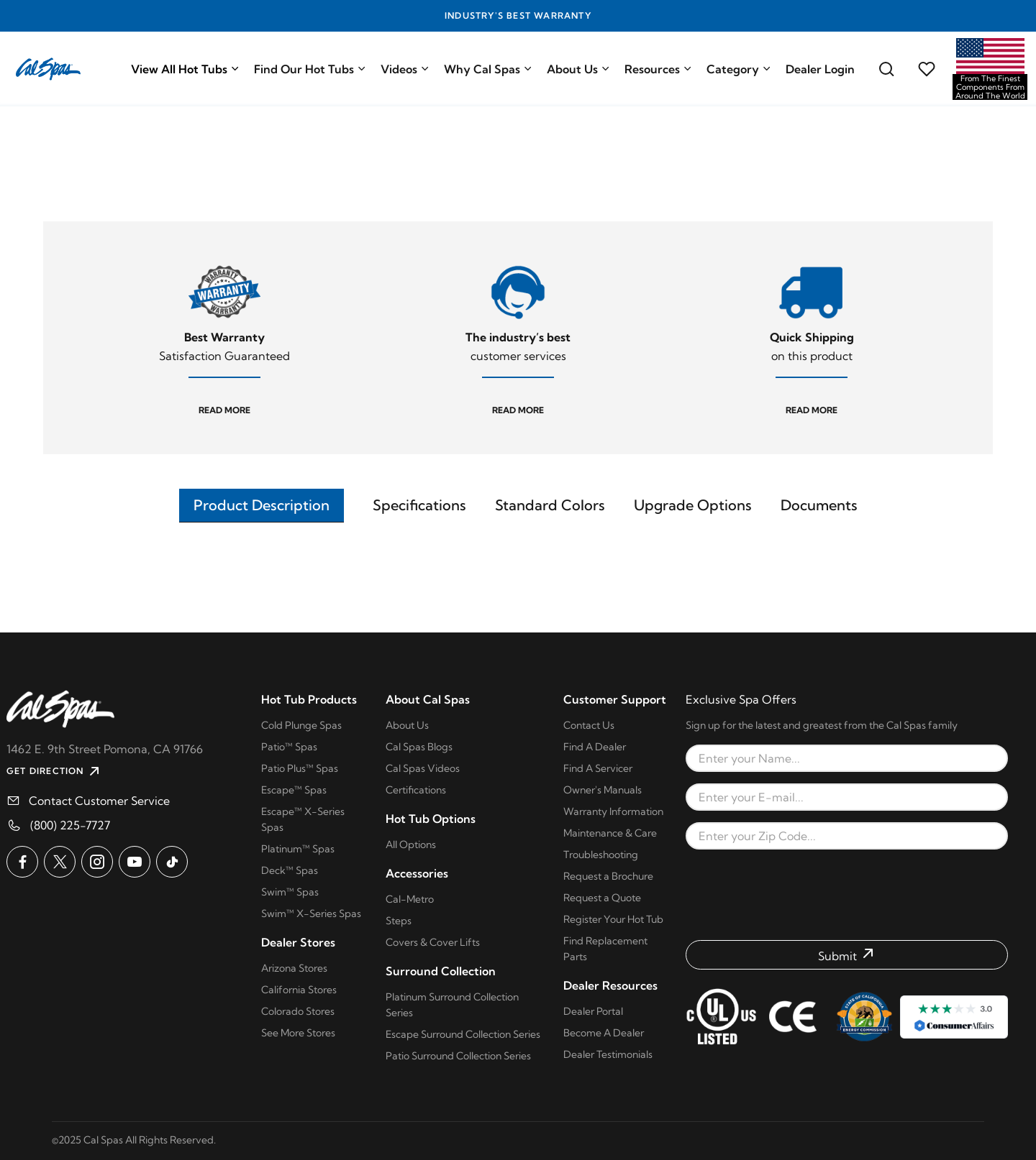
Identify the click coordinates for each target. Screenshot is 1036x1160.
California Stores (299, 989)
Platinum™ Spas (298, 848)
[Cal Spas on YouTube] (134, 862)
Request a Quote (602, 897)
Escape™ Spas (294, 789)
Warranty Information (613, 811)
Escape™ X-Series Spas (303, 819)
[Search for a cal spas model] (886, 69)
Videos (405, 69)
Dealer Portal (593, 1011)
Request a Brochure (608, 876)
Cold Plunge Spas (301, 725)
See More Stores (298, 1032)
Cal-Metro (410, 899)
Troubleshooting (600, 854)
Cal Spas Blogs (419, 746)
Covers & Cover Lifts (433, 942)
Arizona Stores (294, 968)
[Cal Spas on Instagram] (97, 862)
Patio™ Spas (289, 746)
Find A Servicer (597, 768)
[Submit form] (847, 955)
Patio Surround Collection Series (458, 1055)
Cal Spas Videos (423, 768)
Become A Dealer (603, 1032)
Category (738, 69)
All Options (411, 844)
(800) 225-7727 (70, 825)
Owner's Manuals (602, 789)
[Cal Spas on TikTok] (172, 862)
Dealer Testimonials (608, 1054)
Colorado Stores (298, 1011)
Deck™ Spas (289, 870)
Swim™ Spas (290, 891)
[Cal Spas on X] (60, 862)
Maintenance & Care (610, 833)
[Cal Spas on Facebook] (22, 862)
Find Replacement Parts (605, 948)
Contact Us (588, 725)
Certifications (416, 789)
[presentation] (846, 895)
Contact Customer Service (99, 800)
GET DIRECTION (54, 771)
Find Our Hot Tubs (310, 69)
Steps (399, 920)
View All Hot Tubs (185, 69)
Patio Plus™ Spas (299, 768)
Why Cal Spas (488, 69)
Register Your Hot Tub (613, 919)
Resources (658, 69)
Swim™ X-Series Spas (311, 913)
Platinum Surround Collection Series (452, 1004)
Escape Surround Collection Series (463, 1034)
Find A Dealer (594, 746)
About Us (578, 69)
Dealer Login (820, 69)
